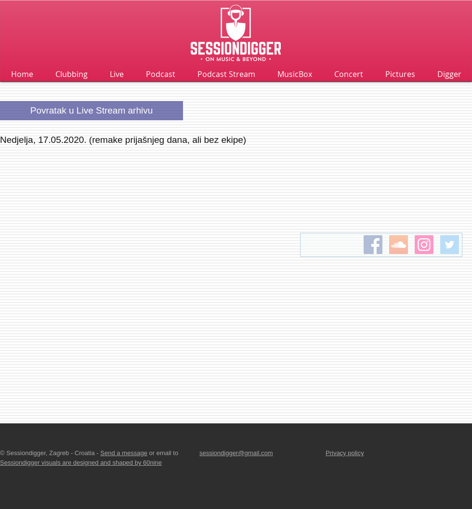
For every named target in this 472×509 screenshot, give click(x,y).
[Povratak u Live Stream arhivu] (91, 110)
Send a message (123, 453)
